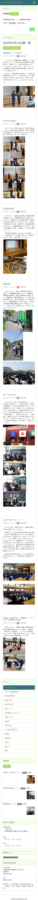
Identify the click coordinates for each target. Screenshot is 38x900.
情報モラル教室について (12, 772)
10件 (17, 48)
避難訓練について (9, 804)
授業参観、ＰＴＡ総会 (12, 53)
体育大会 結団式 (9, 121)
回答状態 (6, 14)
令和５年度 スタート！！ (13, 520)
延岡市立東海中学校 (13, 3)
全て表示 (14, 14)
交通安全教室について (11, 788)
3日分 (6, 766)
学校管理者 (21, 56)
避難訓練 (6, 284)
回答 (32, 29)
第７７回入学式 (9, 395)
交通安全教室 (8, 209)
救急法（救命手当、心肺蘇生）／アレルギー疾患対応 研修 (18, 619)
